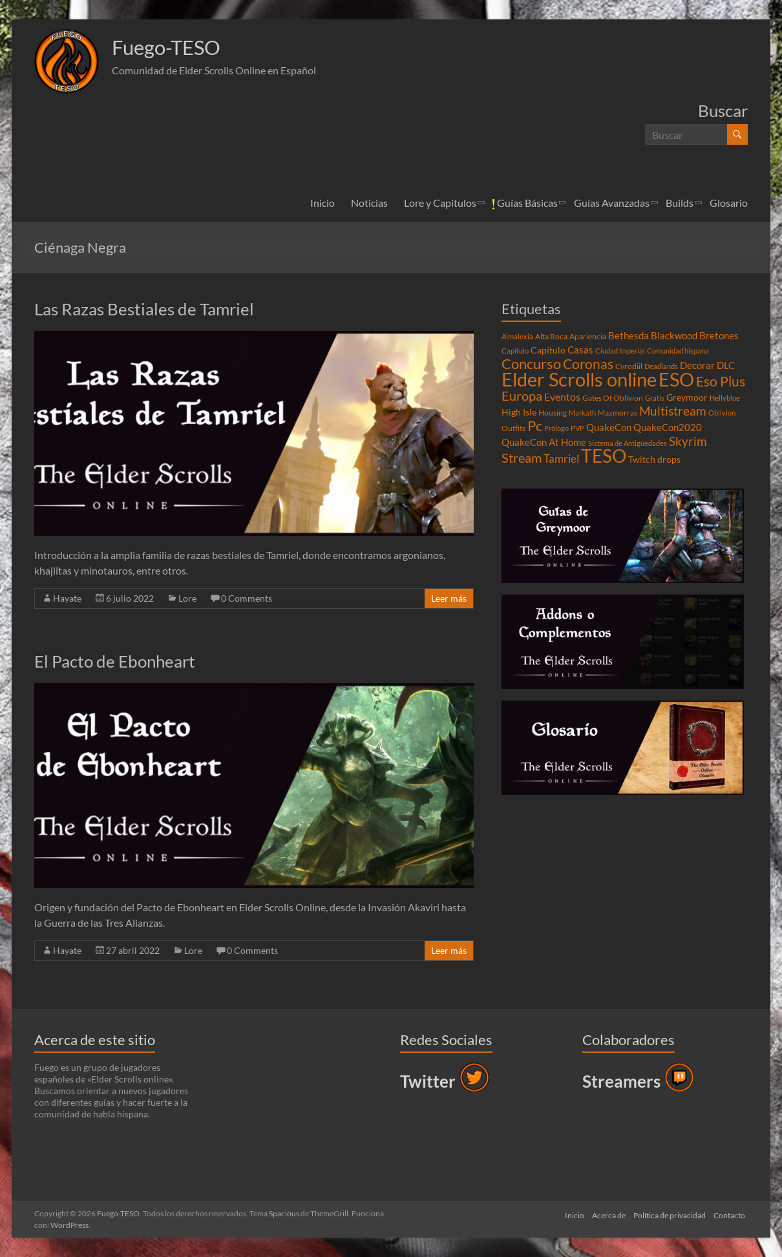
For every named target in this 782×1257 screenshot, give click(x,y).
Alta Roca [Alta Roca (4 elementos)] (551, 336)
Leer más (449, 598)
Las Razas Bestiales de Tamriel (144, 309)
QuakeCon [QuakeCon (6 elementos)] (608, 427)
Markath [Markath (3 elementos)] (582, 412)
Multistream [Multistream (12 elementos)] (672, 410)
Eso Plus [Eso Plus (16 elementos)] (720, 381)
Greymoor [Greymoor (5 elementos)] (687, 397)
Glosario (729, 202)
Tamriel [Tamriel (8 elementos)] (561, 458)
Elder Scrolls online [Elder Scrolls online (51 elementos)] (579, 379)
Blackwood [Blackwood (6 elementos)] (674, 335)
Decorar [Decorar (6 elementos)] (697, 365)
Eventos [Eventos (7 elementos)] (562, 397)
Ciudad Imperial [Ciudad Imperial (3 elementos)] (620, 350)
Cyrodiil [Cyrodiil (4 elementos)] (628, 366)
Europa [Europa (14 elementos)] (522, 395)
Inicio (322, 202)
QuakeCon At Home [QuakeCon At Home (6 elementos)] (544, 442)
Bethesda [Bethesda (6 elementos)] (628, 335)
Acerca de (606, 1213)
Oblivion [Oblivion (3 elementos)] (721, 412)
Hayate (67, 598)
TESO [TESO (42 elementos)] (603, 456)
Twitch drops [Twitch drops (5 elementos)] (654, 459)
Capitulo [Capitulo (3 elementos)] (515, 350)
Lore (187, 598)
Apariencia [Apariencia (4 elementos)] (587, 336)
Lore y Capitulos (440, 202)
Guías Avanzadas (612, 202)
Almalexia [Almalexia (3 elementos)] (517, 336)
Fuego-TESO (175, 47)
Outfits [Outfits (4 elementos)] (513, 428)
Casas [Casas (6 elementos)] (580, 349)
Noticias (369, 202)
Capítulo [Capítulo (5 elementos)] (548, 350)
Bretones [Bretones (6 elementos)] (719, 335)
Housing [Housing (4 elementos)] (552, 412)
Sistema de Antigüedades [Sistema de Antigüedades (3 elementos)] (627, 443)
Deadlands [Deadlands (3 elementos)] (661, 366)
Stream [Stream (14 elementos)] (522, 457)
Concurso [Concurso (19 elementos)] (531, 363)
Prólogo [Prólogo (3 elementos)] (556, 428)
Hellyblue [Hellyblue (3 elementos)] (725, 398)
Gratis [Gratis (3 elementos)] (654, 398)
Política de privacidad (669, 1213)
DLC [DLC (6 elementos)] (726, 365)
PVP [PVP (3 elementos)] (577, 428)
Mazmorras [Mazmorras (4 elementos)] (617, 412)
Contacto (732, 1213)
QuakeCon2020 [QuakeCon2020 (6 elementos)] (667, 427)
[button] (66, 61)
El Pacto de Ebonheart (114, 661)
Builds (679, 202)
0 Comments (246, 598)
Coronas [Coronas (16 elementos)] (588, 363)
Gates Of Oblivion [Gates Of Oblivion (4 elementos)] (612, 398)
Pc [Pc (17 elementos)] (534, 425)
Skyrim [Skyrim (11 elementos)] (688, 441)
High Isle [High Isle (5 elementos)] (519, 412)
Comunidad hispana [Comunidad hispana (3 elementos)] (678, 350)
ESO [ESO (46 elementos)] (676, 379)
